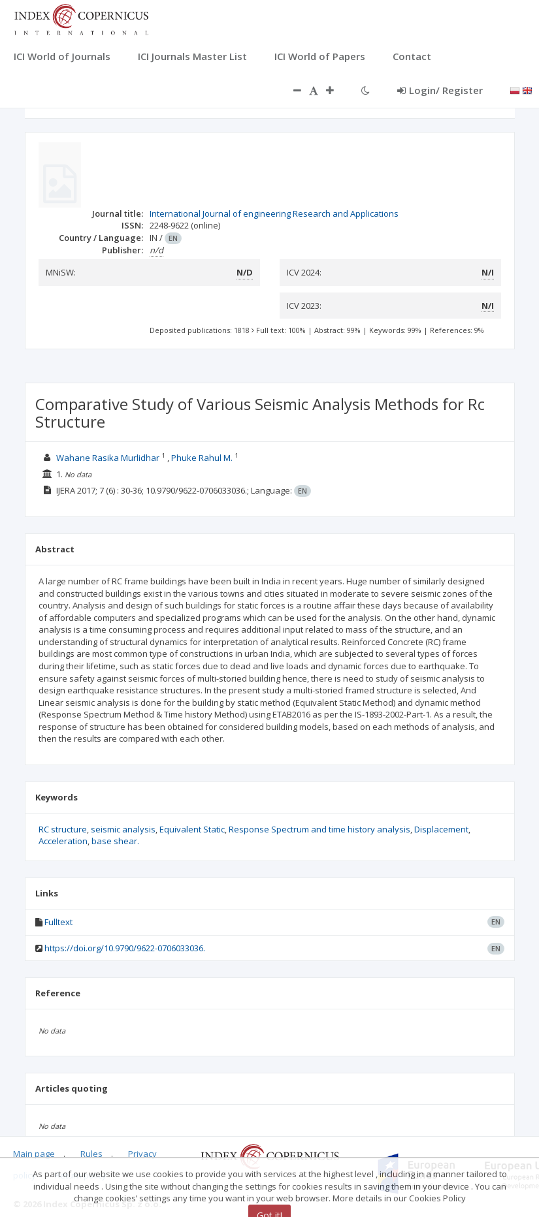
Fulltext (58, 922)
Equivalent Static (192, 829)
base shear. (115, 841)
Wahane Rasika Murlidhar (107, 458)
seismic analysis (123, 829)
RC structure (63, 829)
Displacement (441, 829)
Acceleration (63, 841)
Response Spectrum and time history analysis (319, 829)
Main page (34, 1154)
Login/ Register (440, 90)
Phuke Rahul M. (202, 458)
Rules (91, 1154)
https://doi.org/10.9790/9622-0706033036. (124, 948)
